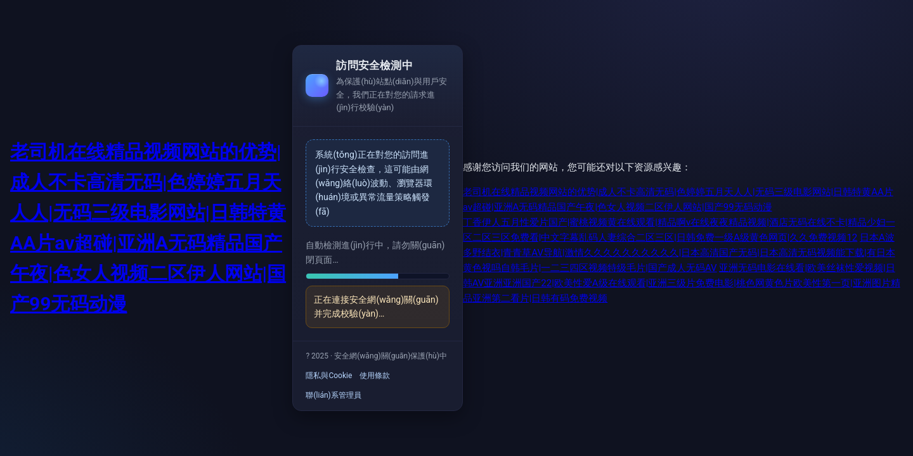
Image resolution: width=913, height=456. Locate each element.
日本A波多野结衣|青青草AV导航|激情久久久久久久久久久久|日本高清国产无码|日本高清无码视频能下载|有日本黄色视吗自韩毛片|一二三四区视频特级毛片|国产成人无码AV (679, 253)
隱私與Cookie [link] (329, 375)
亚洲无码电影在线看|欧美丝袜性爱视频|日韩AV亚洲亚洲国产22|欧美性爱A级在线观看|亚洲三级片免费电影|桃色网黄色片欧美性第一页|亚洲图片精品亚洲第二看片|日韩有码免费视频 (681, 283)
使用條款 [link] (374, 375)
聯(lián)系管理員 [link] (333, 395)
